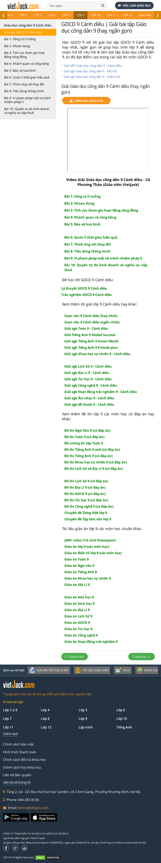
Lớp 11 (111, 15)
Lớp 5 (23, 15)
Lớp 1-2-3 (10, 710)
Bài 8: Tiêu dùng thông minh (24, 91)
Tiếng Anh (124, 727)
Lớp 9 (80, 15)
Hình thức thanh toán (19, 752)
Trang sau (141, 656)
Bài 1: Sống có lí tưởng (20, 39)
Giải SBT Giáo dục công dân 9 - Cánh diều (93, 65)
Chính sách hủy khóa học (22, 767)
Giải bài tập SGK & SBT (49, 670)
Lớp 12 (127, 15)
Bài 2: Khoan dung (17, 46)
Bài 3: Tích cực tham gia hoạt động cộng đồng (24, 55)
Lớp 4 (9, 15)
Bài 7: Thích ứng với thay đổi (24, 84)
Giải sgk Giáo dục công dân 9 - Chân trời (92, 77)
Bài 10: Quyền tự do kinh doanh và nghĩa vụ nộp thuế (26, 111)
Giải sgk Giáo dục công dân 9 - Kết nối (90, 71)
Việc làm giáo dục (134, 5)
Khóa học (148, 670)
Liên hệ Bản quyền (17, 775)
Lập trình (86, 727)
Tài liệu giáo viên (92, 670)
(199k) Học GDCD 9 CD (86, 101)
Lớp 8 (66, 15)
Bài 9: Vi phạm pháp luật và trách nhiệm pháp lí (27, 100)
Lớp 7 (52, 15)
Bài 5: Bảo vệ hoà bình (20, 70)
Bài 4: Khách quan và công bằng (26, 63)
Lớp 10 (95, 15)
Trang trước (74, 656)
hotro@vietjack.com (33, 807)
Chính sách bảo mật (18, 744)
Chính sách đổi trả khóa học (24, 759)
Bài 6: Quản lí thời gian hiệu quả (26, 77)
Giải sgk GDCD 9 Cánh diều (23, 32)
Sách (122, 670)
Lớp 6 (37, 15)
